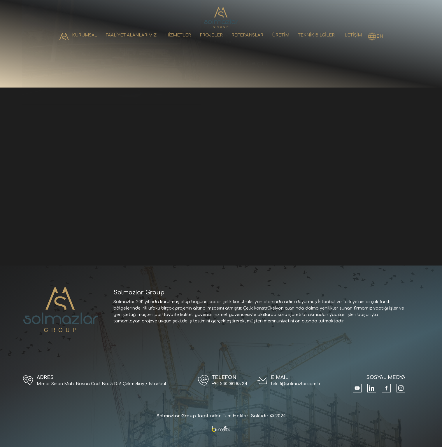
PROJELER (211, 35)
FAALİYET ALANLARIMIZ (131, 35)
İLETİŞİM (352, 35)
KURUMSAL (84, 35)
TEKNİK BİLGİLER (316, 35)
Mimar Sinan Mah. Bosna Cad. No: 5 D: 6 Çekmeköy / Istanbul (101, 384)
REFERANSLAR (247, 35)
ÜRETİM (280, 35)
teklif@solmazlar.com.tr (296, 384)
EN (379, 36)
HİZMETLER (178, 35)
